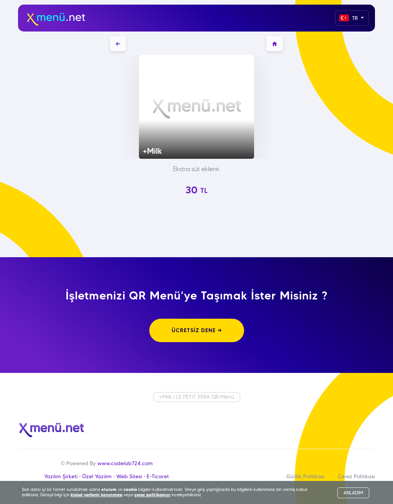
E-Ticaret (158, 476)
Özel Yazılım (97, 476)
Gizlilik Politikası (305, 476)
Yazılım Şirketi (61, 476)
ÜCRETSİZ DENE (197, 330)
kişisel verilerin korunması (96, 494)
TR (349, 18)
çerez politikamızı (152, 494)
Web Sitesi (129, 476)
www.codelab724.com (125, 463)
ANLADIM (353, 493)
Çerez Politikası (356, 476)
